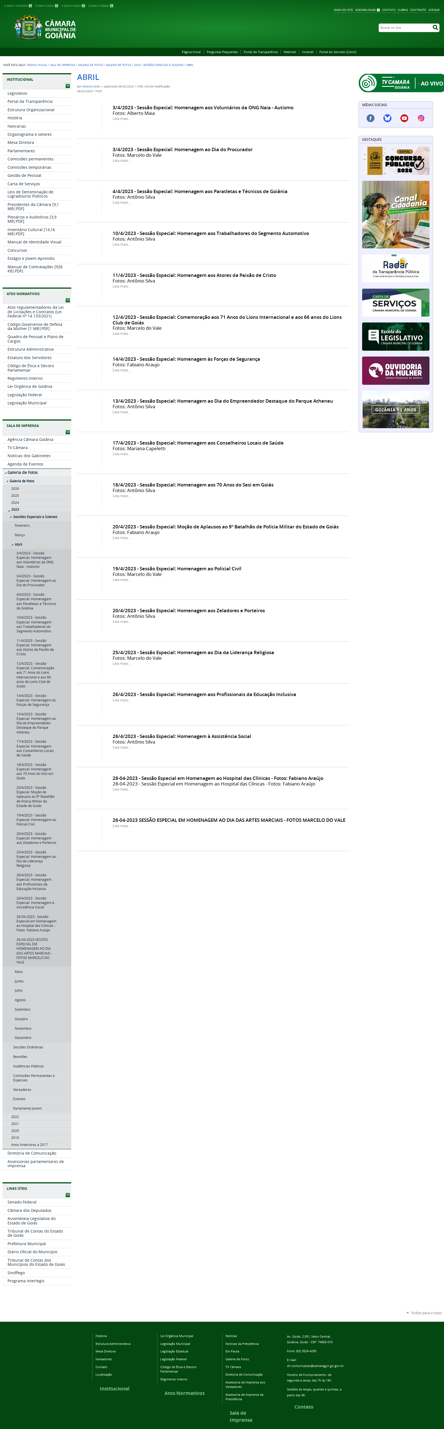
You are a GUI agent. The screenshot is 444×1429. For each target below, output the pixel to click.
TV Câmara (233, 1367)
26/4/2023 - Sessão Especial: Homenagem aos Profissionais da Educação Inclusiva (204, 694)
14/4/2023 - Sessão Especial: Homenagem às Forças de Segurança (186, 359)
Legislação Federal (173, 1359)
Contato (389, 10)
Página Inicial (191, 52)
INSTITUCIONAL (20, 79)
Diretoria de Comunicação (244, 1374)
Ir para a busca (74, 5)
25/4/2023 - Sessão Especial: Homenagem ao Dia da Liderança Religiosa (193, 652)
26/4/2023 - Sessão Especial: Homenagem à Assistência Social (182, 736)
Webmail (290, 52)
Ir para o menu (47, 5)
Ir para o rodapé (100, 5)
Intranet (308, 52)
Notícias (231, 1336)
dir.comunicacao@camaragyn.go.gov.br (315, 1366)
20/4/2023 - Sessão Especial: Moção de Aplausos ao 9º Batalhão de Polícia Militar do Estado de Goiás (226, 526)
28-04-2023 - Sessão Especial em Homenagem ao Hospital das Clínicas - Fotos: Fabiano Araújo (218, 778)
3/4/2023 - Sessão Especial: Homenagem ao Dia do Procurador (183, 149)
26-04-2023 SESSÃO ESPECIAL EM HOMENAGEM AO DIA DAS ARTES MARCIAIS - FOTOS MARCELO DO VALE (229, 820)
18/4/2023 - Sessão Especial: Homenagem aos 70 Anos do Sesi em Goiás (193, 484)
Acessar (434, 10)
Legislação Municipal (175, 1344)
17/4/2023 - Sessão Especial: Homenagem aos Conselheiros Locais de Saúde (198, 443)
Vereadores (104, 1359)
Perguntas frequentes (222, 52)
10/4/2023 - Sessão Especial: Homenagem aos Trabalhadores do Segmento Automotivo (211, 233)
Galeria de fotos (118, 65)
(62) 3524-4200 (306, 1351)
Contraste (418, 10)
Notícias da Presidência (242, 1344)
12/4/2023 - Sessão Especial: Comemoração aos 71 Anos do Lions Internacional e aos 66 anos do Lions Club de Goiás (227, 320)
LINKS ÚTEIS (17, 1188)
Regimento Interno (173, 1379)
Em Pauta (232, 1351)
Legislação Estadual (174, 1351)
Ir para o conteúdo (18, 5)
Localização (104, 1374)
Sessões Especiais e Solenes (163, 65)
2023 (137, 65)
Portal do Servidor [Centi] (337, 52)
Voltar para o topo (426, 1312)
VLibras (403, 10)
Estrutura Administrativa (113, 1344)
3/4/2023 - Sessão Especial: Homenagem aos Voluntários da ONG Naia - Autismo (203, 107)
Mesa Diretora (106, 1351)
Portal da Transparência (261, 52)
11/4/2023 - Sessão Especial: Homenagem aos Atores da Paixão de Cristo (194, 275)
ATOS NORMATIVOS (23, 293)
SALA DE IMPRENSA (23, 425)
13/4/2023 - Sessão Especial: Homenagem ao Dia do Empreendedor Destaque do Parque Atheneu (223, 401)
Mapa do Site (343, 10)
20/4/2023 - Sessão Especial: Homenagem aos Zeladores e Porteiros (189, 610)
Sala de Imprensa (62, 65)
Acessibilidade (365, 10)
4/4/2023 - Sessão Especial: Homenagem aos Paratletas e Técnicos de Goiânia (200, 191)
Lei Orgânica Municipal (176, 1336)
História (101, 1336)
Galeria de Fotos (90, 65)
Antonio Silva (91, 86)
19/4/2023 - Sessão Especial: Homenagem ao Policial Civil (177, 568)
